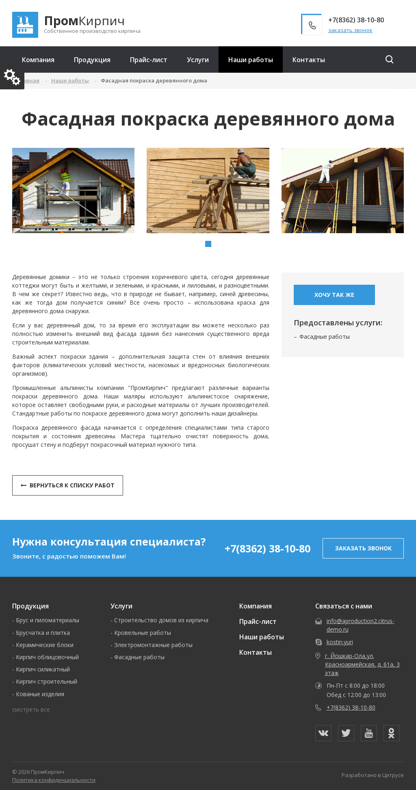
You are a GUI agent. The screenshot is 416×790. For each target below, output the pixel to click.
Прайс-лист (148, 59)
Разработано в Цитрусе (373, 775)
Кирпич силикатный (43, 669)
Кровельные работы (142, 632)
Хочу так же (334, 295)
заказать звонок (350, 30)
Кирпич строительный (46, 681)
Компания (38, 59)
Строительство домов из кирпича (161, 620)
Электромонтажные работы (153, 645)
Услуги (198, 59)
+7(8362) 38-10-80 (267, 548)
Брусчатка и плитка (43, 632)
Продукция (92, 59)
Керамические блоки (45, 645)
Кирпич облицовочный (47, 657)
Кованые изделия (40, 694)
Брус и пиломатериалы (47, 620)
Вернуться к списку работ (68, 485)
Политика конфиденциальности (53, 780)
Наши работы (250, 59)
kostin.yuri (340, 642)
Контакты (308, 59)
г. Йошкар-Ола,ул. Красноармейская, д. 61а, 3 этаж (362, 664)
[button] (208, 244)
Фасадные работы (324, 336)
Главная (27, 80)
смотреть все (31, 709)
